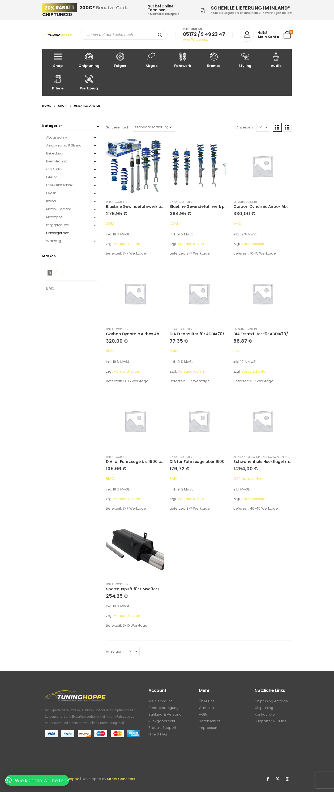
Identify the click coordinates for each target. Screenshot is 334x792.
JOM (110, 223)
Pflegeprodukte (57, 225)
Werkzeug (89, 83)
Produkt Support (162, 727)
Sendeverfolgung (163, 707)
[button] (37, 780)
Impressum (209, 727)
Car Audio (54, 169)
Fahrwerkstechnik (59, 185)
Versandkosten (127, 244)
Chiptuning (89, 60)
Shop (58, 60)
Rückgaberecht (161, 721)
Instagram (287, 779)
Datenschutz (209, 721)
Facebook (268, 779)
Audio (276, 60)
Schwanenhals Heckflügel (287, 457)
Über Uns (207, 701)
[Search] (160, 34)
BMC (237, 223)
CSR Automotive (248, 478)
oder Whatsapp (195, 39)
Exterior (51, 177)
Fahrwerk (183, 60)
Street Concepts (121, 778)
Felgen (120, 60)
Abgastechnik (56, 137)
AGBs (203, 714)
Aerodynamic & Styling (250, 457)
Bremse (214, 60)
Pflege (58, 83)
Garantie (206, 707)
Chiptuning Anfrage (271, 701)
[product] (135, 166)
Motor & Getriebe (58, 209)
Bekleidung (54, 153)
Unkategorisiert (118, 202)
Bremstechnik (56, 161)
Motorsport (54, 217)
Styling (245, 60)
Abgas (151, 60)
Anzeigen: (245, 127)
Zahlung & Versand (165, 714)
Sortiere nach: (118, 127)
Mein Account (160, 701)
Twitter (277, 779)
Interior (51, 201)
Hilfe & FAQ (157, 734)
